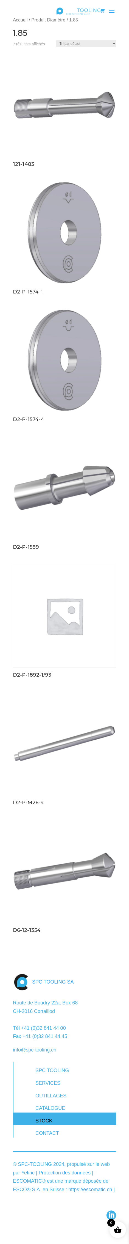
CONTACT (47, 1133)
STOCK (43, 1121)
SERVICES (47, 1083)
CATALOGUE (50, 1108)
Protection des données (65, 1173)
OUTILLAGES (50, 1096)
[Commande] (86, 43)
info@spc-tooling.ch (34, 1050)
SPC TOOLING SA (53, 982)
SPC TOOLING (52, 1070)
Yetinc (28, 1173)
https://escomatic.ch (90, 1189)
